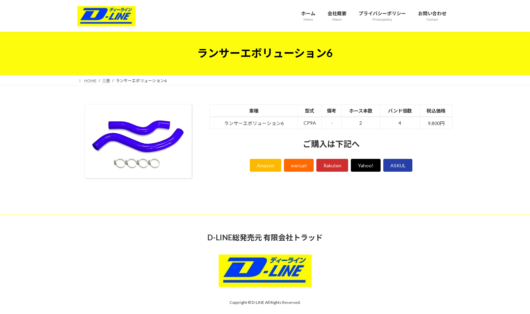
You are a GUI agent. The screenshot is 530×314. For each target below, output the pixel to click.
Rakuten (333, 166)
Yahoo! (369, 166)
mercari (296, 166)
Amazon (259, 166)
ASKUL (404, 166)
